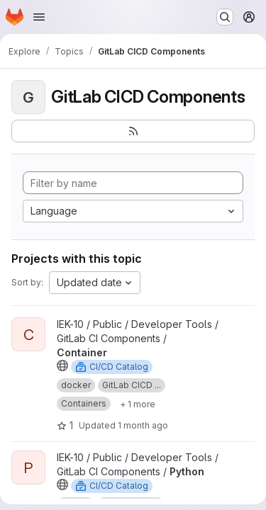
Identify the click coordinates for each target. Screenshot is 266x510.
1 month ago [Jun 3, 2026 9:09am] (143, 425)
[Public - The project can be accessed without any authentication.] (62, 365)
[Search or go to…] (224, 17)
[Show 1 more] (137, 403)
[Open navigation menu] (39, 17)
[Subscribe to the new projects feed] (133, 131)
